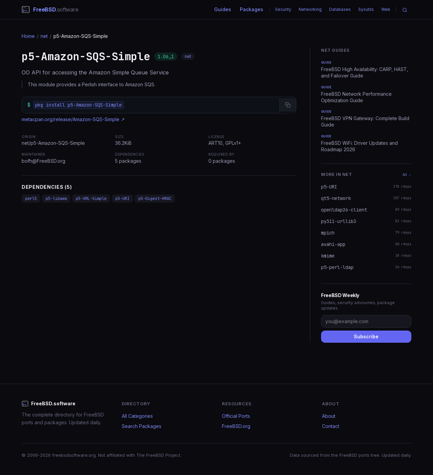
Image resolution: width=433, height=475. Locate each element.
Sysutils (366, 9)
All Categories (137, 416)
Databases (340, 9)
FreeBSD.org (236, 426)
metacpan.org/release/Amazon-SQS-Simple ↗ (73, 119)
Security (283, 9)
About (328, 416)
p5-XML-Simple (91, 198)
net (44, 36)
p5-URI (122, 198)
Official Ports (236, 416)
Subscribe (366, 336)
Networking (310, 9)
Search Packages (141, 426)
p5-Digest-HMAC (155, 198)
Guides (222, 9)
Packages (251, 9)
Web (385, 9)
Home (28, 36)
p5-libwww (56, 198)
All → (407, 175)
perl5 (31, 198)
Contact (330, 426)
